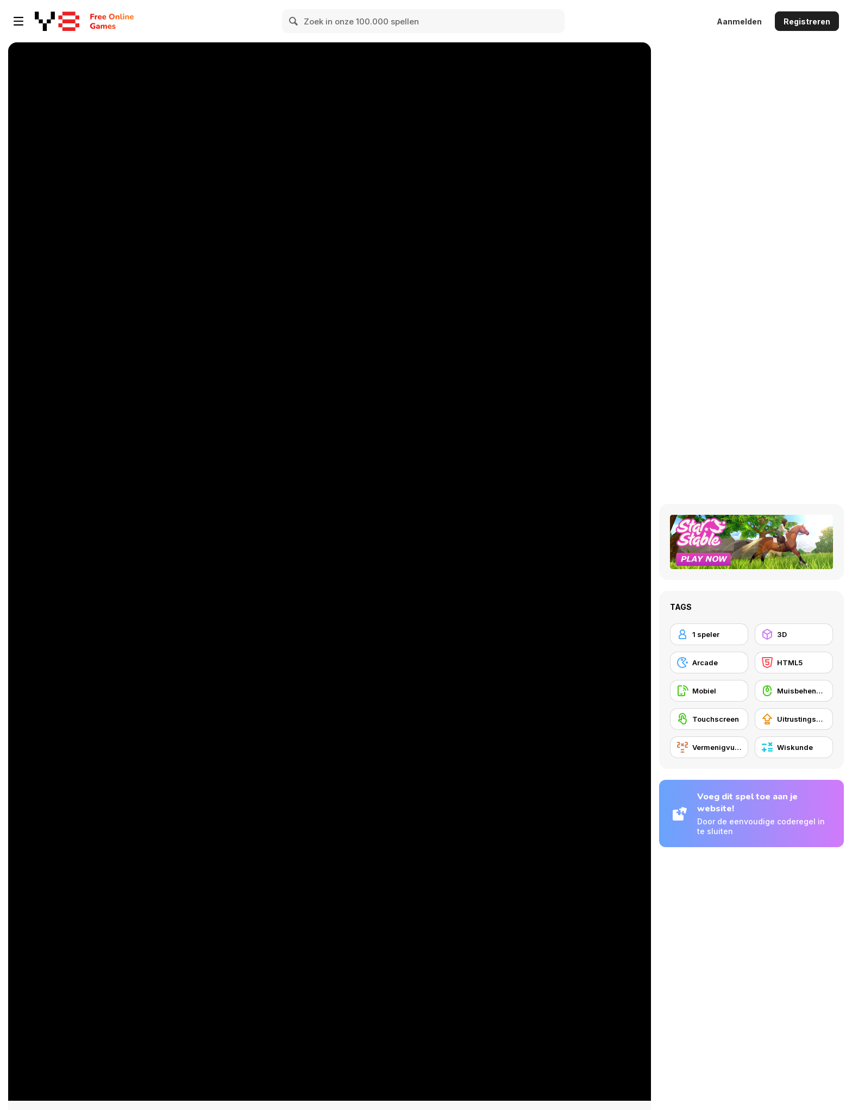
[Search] (294, 21)
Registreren (807, 21)
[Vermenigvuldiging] (709, 747)
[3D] (794, 634)
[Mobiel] (709, 691)
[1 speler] (709, 634)
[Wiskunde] (794, 747)
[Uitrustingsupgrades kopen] (794, 719)
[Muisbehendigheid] (794, 691)
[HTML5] (794, 662)
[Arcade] (709, 662)
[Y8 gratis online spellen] (57, 21)
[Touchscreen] (709, 719)
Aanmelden (739, 21)
